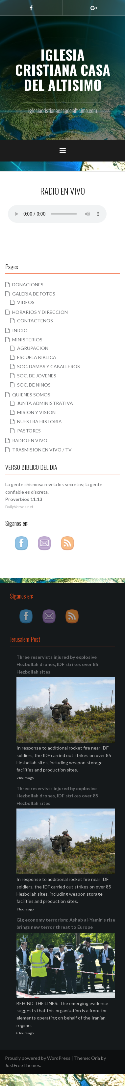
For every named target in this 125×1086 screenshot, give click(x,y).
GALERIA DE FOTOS (33, 293)
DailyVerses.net (19, 506)
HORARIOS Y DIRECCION (40, 312)
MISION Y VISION (36, 412)
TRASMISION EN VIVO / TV (42, 449)
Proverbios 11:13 (23, 499)
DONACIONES (27, 284)
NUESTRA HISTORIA (39, 421)
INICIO (20, 330)
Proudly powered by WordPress (37, 1058)
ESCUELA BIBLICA (36, 357)
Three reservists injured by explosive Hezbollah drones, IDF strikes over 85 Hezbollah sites (57, 664)
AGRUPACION (32, 348)
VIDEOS (26, 302)
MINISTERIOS (27, 339)
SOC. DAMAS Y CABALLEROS (48, 366)
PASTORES (29, 430)
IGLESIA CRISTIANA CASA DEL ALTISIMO (62, 69)
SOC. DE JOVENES (36, 375)
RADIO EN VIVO (29, 440)
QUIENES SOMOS (31, 394)
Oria (95, 1058)
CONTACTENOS (35, 320)
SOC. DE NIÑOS (34, 385)
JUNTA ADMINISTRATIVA (45, 403)
